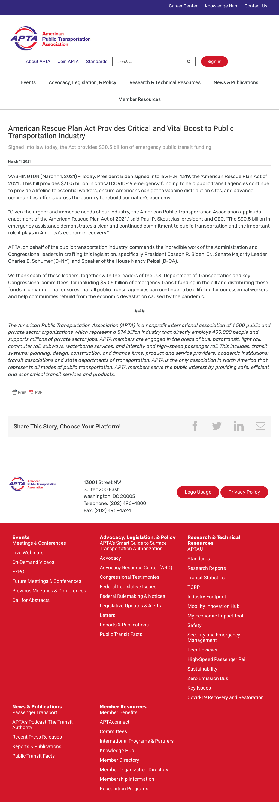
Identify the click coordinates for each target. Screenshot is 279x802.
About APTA (38, 61)
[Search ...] (148, 61)
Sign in (214, 61)
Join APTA (68, 61)
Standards (96, 61)
